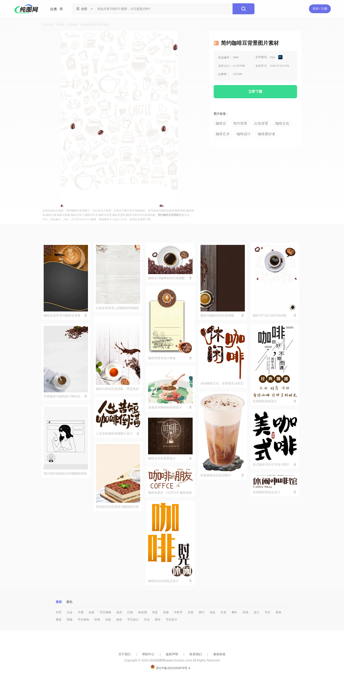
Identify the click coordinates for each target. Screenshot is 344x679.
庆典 (97, 619)
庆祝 (245, 612)
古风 (191, 612)
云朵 (69, 612)
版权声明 (172, 654)
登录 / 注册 (319, 8)
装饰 (278, 612)
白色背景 (261, 123)
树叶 (234, 612)
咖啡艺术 (223, 134)
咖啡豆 (221, 123)
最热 (69, 602)
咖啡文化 (282, 123)
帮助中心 (148, 654)
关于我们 (124, 654)
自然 (91, 612)
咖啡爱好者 (266, 134)
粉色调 (142, 612)
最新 (59, 602)
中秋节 (178, 612)
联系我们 (196, 654)
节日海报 (105, 612)
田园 (69, 619)
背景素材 (72, 24)
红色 (223, 612)
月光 (147, 619)
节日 (267, 612)
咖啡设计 (244, 134)
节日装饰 (83, 619)
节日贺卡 (171, 619)
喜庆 (119, 612)
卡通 (80, 612)
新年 (158, 619)
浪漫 (166, 612)
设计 (256, 612)
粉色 (119, 619)
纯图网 (60, 24)
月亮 (58, 612)
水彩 (108, 619)
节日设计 (133, 619)
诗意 (155, 612)
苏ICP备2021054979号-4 (173, 668)
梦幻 (201, 612)
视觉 (58, 619)
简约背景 (240, 123)
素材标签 (219, 654)
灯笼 (130, 612)
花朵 (212, 612)
